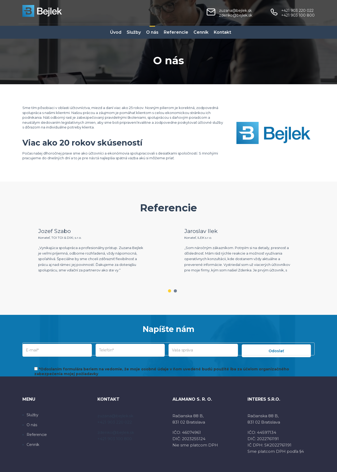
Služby (134, 32)
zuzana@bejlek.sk (235, 10)
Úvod (115, 32)
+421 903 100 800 (298, 15)
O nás (152, 32)
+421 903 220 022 (297, 10)
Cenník (201, 32)
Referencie (176, 32)
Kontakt (222, 32)
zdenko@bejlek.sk (235, 15)
